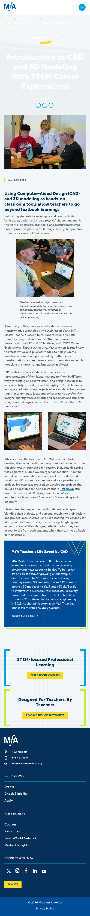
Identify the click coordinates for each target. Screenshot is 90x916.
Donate (13, 884)
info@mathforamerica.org (26, 763)
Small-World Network (20, 838)
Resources (12, 831)
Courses (10, 824)
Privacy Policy (45, 908)
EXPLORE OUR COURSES (45, 675)
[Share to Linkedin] (51, 105)
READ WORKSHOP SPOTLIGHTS (45, 715)
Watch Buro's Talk (23, 615)
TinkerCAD (67, 489)
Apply (8, 801)
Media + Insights (16, 845)
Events (9, 787)
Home (9, 19)
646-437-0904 (20, 757)
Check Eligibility (16, 794)
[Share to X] (44, 105)
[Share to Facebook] (38, 105)
